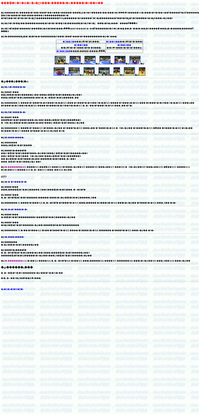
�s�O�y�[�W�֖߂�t (12, 289)
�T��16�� (63, 51)
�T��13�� (69, 42)
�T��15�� (81, 45)
